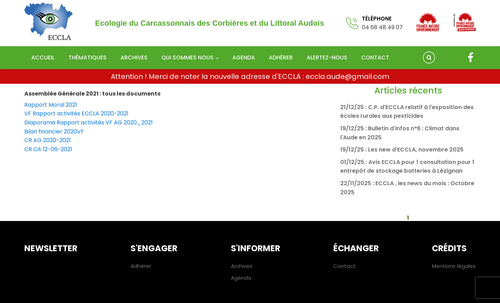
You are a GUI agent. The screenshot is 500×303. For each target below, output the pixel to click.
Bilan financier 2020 (50, 132)
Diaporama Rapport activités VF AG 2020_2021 (88, 122)
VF (80, 132)
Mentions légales (454, 266)
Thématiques (87, 58)
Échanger (356, 248)
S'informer (255, 248)
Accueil (43, 58)
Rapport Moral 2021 (50, 105)
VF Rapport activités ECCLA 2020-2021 (76, 113)
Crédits (449, 248)
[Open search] (429, 57)
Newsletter (50, 248)
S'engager (154, 248)
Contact (375, 58)
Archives (134, 58)
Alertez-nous (327, 58)
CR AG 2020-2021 (47, 140)
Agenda (243, 58)
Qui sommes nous (187, 58)
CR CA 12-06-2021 (48, 149)
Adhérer (281, 58)
